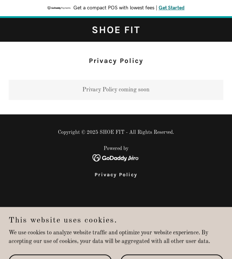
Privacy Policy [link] (116, 175)
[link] (116, 32)
